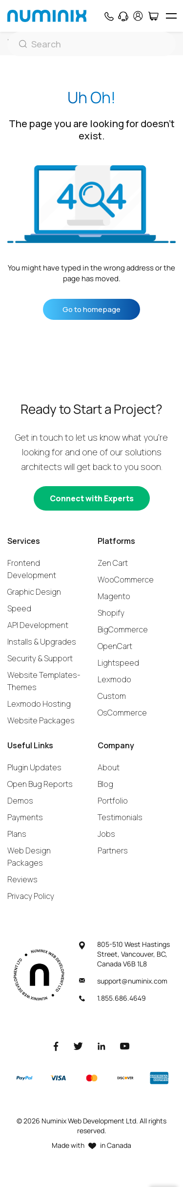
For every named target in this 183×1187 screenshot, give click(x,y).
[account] (138, 15)
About (109, 767)
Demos (20, 800)
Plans (16, 834)
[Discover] (125, 1078)
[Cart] (153, 16)
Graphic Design (34, 591)
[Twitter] (78, 1046)
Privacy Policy (30, 896)
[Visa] (58, 1078)
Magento (114, 596)
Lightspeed (118, 662)
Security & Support (40, 658)
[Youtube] (125, 1046)
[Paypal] (24, 1078)
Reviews (22, 879)
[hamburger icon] (171, 16)
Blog (105, 784)
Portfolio (113, 800)
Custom (112, 696)
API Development (37, 625)
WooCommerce (126, 579)
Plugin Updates (34, 767)
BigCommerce (123, 629)
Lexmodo (114, 679)
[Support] (123, 16)
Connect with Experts (92, 498)
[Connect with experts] (92, 498)
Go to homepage (91, 309)
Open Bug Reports (40, 784)
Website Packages (41, 720)
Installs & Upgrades (41, 641)
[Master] (91, 1078)
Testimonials (120, 817)
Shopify (111, 612)
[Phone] (108, 16)
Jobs (106, 834)
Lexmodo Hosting (39, 703)
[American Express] (159, 1078)
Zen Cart (113, 563)
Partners (113, 850)
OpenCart (115, 646)
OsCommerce (122, 712)
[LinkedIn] (101, 1046)
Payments (25, 817)
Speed (19, 608)
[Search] (91, 44)
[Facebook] (56, 1046)
